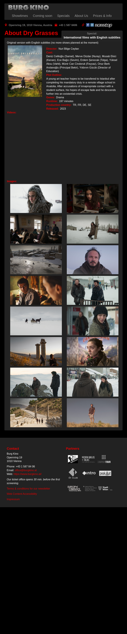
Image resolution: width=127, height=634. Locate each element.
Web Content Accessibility (22, 493)
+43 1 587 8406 (68, 25)
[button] (35, 198)
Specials (63, 16)
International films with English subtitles (92, 35)
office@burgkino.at (26, 470)
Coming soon (42, 16)
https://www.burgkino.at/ (28, 474)
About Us (81, 16)
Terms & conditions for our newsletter (28, 488)
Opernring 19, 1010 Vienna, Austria (30, 25)
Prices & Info (102, 16)
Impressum (13, 499)
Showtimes (20, 16)
